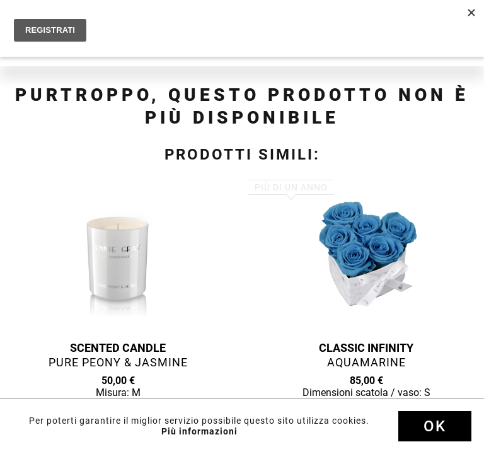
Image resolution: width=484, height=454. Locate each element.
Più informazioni (199, 431)
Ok (435, 426)
